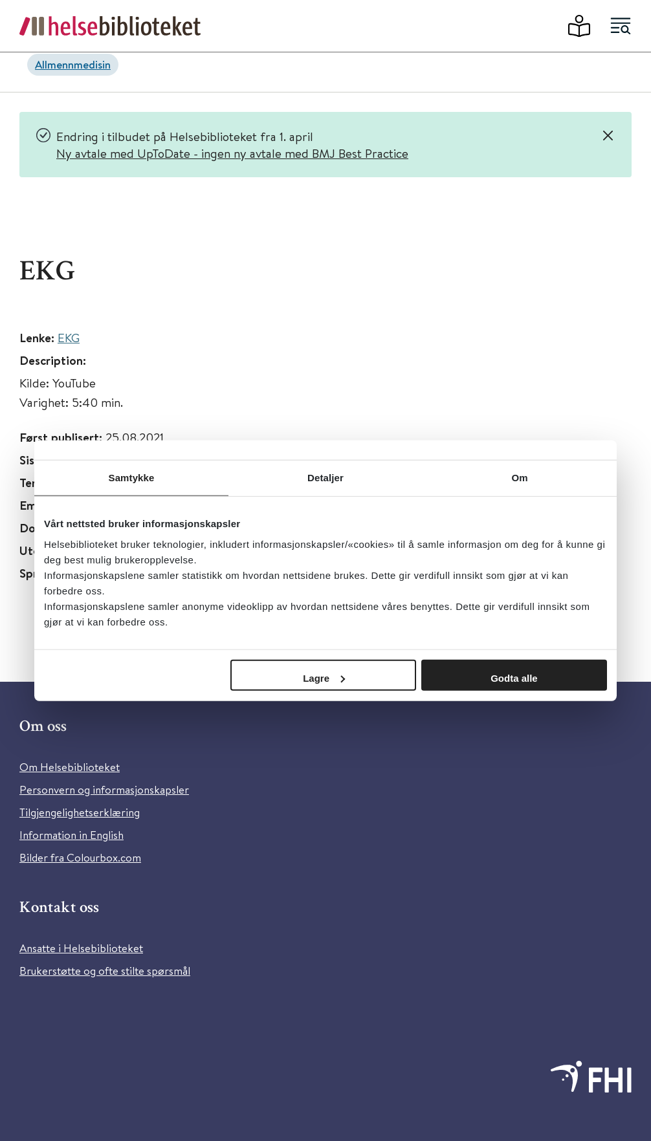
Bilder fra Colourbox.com (80, 857)
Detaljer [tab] (325, 477)
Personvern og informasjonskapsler (104, 789)
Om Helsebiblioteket (69, 766)
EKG (69, 337)
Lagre (324, 677)
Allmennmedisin (73, 64)
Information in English (71, 834)
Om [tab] (519, 477)
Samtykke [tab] (132, 477)
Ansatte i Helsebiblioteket (81, 947)
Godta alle (514, 677)
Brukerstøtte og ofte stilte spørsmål (104, 970)
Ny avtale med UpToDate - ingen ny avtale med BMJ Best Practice (232, 153)
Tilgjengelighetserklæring (79, 812)
